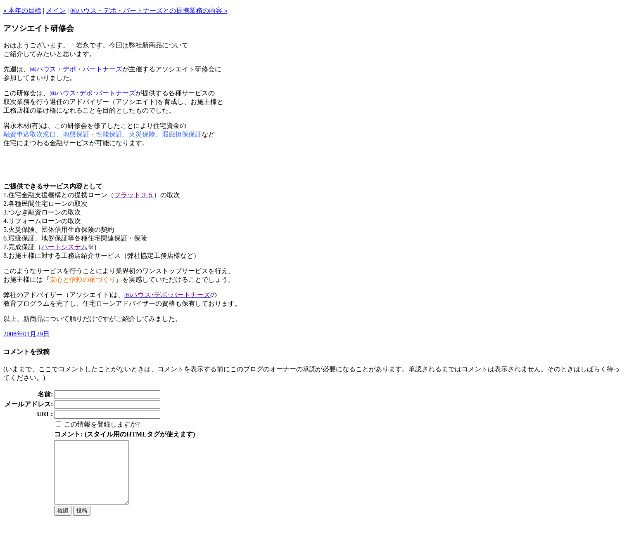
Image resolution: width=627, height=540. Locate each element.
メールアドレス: (29, 404)
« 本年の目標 (22, 10)
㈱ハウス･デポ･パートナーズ (92, 93)
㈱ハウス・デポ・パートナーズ (76, 69)
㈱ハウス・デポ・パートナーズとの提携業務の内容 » (148, 10)
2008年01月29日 (26, 333)
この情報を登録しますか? (102, 424)
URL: (45, 413)
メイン (56, 10)
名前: (45, 394)
